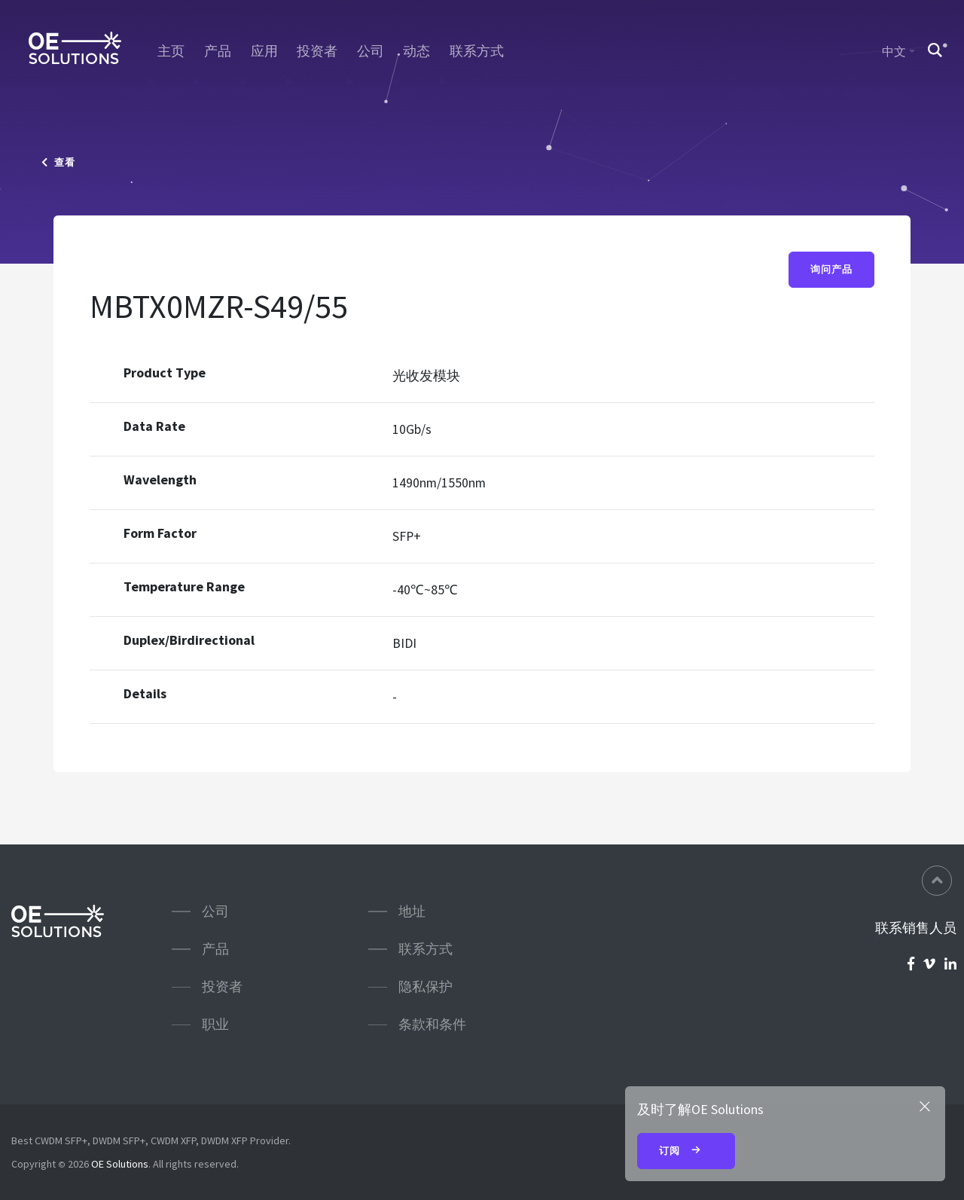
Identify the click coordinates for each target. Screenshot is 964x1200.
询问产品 (831, 270)
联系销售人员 (915, 928)
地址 (412, 911)
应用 (264, 51)
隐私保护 (425, 986)
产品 (217, 51)
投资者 (317, 51)
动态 (416, 51)
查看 (58, 162)
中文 (894, 51)
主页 (171, 51)
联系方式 (477, 51)
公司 (370, 51)
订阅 (686, 1151)
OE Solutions (119, 1164)
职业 (215, 1024)
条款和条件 (432, 1024)
